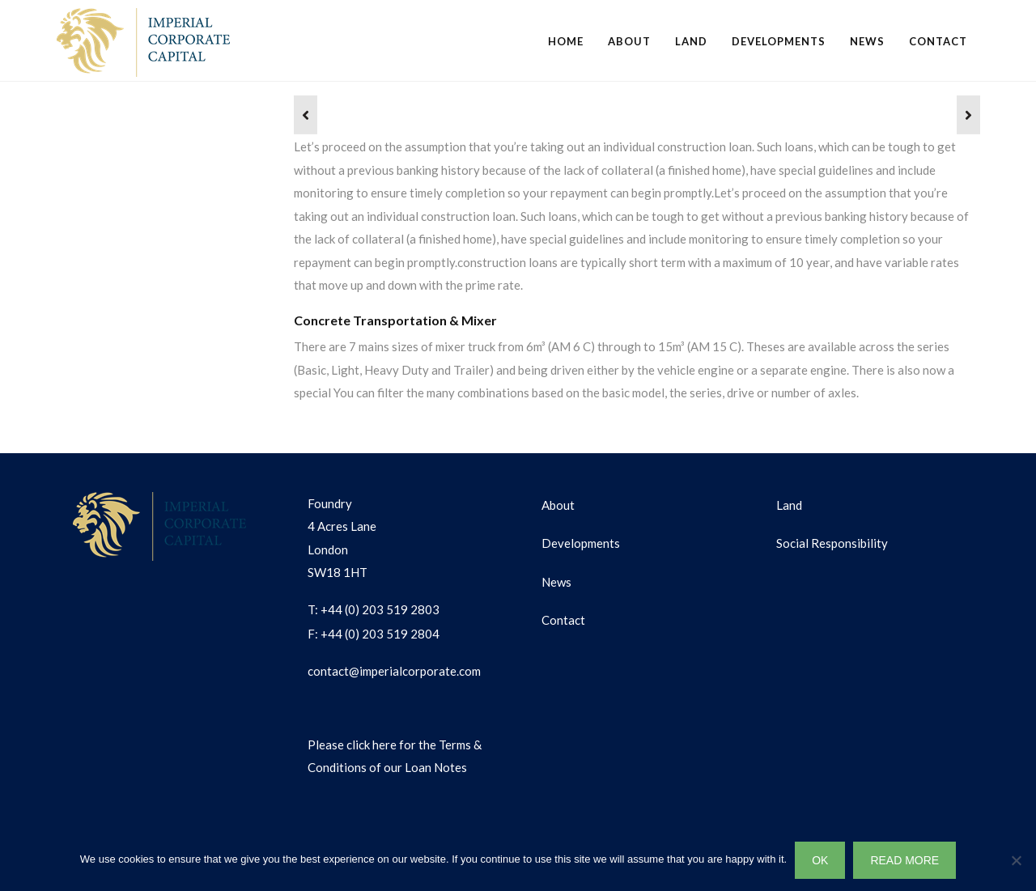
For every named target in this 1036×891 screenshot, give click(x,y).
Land (691, 41)
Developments (779, 41)
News (867, 41)
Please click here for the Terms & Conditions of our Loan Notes (395, 756)
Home (566, 41)
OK (820, 860)
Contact (938, 41)
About (629, 41)
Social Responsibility (832, 543)
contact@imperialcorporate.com (394, 671)
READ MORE (904, 860)
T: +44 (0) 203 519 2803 (373, 609)
